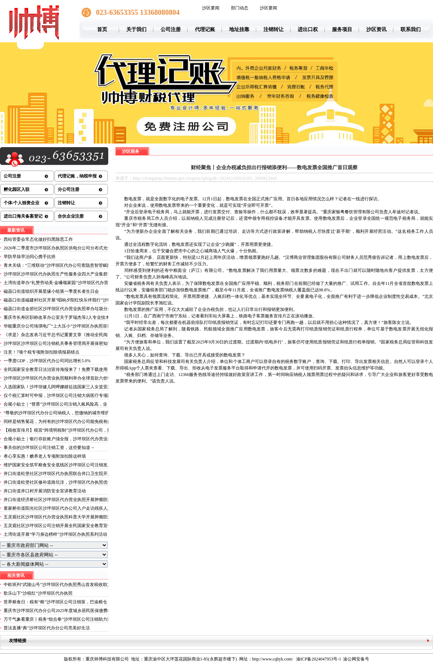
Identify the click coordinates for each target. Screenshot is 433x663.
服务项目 (342, 29)
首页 (102, 29)
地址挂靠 (239, 29)
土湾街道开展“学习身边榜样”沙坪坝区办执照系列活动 (55, 534)
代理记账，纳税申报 (77, 176)
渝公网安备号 (356, 659)
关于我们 (136, 29)
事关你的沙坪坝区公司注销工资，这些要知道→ (49, 447)
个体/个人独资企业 (21, 202)
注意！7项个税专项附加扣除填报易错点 (41, 352)
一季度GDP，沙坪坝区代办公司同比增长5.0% (47, 360)
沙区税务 (130, 151)
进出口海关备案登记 (23, 216)
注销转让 (273, 29)
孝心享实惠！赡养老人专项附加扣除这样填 (45, 456)
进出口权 (308, 29)
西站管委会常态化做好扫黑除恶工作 (38, 239)
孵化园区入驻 (17, 189)
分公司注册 (68, 189)
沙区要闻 (210, 7)
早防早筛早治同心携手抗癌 (30, 256)
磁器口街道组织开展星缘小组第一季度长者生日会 (51, 291)
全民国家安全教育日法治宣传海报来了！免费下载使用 (56, 369)
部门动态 (239, 7)
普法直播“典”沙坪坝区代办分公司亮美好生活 (47, 627)
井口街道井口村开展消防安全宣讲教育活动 (45, 490)
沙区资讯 (376, 29)
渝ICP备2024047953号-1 (318, 659)
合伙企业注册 (71, 216)
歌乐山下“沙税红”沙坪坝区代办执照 (38, 593)
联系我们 (411, 29)
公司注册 (171, 29)
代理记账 (205, 29)
